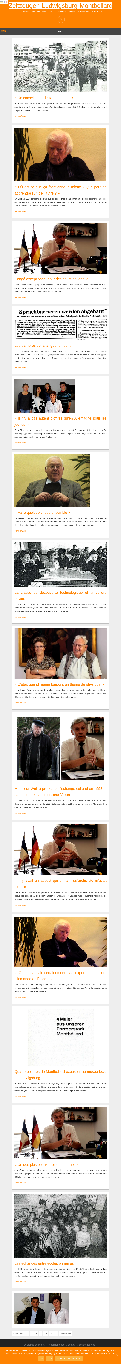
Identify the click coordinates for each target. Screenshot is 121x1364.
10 (45, 1334)
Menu (60, 31)
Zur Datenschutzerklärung (69, 1358)
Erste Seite (18, 1334)
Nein (49, 1358)
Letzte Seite (65, 1334)
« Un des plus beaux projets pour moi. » (46, 1165)
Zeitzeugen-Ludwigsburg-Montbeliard (60, 5)
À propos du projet (34, 1344)
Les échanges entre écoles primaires (44, 1263)
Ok (41, 1358)
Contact (70, 1344)
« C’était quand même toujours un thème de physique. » (59, 684)
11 (51, 1334)
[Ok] (117, 1355)
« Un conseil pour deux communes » (43, 98)
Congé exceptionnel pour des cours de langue (51, 279)
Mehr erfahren (20, 116)
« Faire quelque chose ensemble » (42, 512)
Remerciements (55, 1344)
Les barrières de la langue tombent (42, 345)
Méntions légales (86, 1344)
